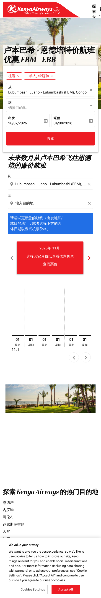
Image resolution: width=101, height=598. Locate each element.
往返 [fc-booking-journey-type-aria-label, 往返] (12, 76)
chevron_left (74, 358)
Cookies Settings (33, 589)
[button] (40, 76)
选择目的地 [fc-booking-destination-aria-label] (17, 108)
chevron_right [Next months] (89, 258)
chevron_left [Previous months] (12, 258)
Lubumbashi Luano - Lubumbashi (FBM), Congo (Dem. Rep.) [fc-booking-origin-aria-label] (48, 92)
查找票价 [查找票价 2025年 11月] (50, 264)
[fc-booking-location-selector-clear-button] (92, 90)
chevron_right (86, 358)
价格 (6, 432)
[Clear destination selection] (90, 203)
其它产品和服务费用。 (27, 500)
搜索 (50, 138)
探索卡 (94, 11)
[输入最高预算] (54, 442)
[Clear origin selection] (90, 184)
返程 (57, 118)
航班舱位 (9, 452)
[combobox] (51, 184)
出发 (11, 118)
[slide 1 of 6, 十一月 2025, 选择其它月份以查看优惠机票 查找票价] (50, 257)
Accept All (65, 589)
